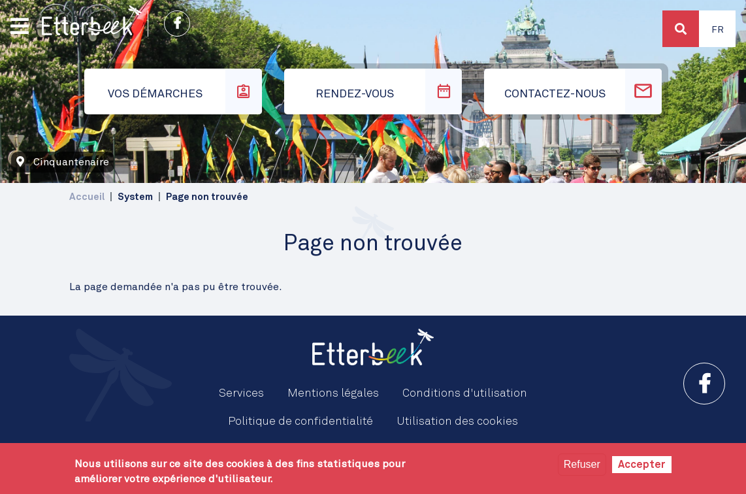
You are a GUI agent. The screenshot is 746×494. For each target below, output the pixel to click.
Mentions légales (333, 393)
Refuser (582, 464)
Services (241, 393)
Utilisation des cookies (457, 421)
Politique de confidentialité (300, 421)
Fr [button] (717, 30)
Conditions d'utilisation (464, 393)
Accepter (642, 464)
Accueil (87, 197)
